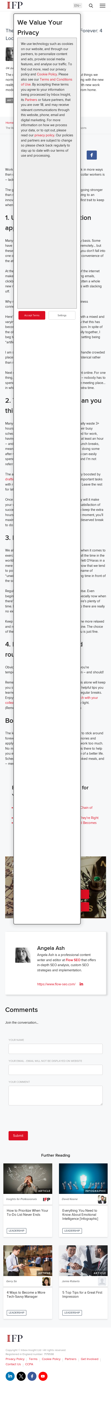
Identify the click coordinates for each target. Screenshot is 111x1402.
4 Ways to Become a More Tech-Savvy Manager (26, 1294)
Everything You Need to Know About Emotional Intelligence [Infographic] (80, 1215)
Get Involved (89, 1359)
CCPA (29, 1364)
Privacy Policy (15, 1359)
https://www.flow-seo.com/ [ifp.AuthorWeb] (56, 984)
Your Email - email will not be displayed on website (45, 1061)
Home (10, 123)
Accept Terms (31, 315)
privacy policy (44, 135)
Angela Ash (51, 948)
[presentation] (43, 1119)
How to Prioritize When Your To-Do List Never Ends (27, 1213)
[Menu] (102, 6)
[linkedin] (81, 984)
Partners (31, 100)
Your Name (16, 1040)
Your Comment (19, 1082)
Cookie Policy (47, 74)
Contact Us (13, 1364)
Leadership (16, 1230)
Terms (33, 1359)
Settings (62, 315)
